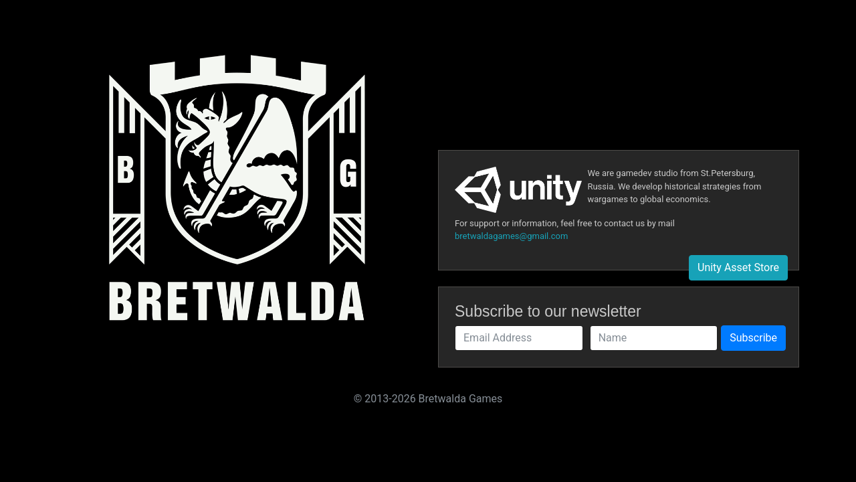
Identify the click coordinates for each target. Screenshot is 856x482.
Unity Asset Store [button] (738, 267)
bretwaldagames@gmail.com (511, 236)
